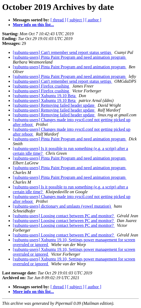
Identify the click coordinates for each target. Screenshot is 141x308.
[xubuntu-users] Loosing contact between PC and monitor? (64, 216)
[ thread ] (58, 20)
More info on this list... (33, 24)
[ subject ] (75, 20)
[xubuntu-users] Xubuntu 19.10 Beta (45, 95)
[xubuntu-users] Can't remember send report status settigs (62, 52)
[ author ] (93, 20)
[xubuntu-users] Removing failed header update (54, 105)
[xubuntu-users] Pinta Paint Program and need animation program (70, 57)
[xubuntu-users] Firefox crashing (41, 86)
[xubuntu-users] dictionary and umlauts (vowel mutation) (62, 206)
